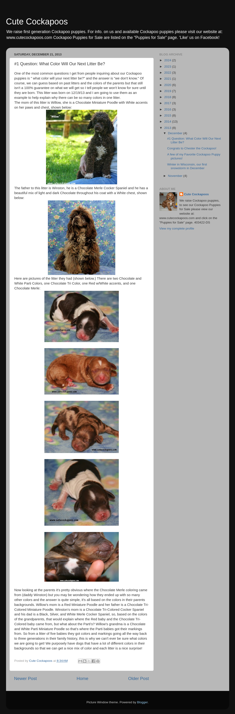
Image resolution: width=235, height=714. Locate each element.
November (175, 176)
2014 (168, 121)
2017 (168, 103)
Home (82, 678)
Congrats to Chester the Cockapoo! (191, 148)
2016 (168, 109)
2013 (168, 128)
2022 (168, 72)
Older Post (138, 678)
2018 (168, 97)
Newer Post (25, 678)
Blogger (142, 702)
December (175, 133)
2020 (168, 85)
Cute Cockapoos (37, 21)
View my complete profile (176, 228)
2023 (168, 66)
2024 (168, 60)
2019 (168, 91)
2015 (168, 115)
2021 (168, 78)
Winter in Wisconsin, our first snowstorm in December (187, 166)
